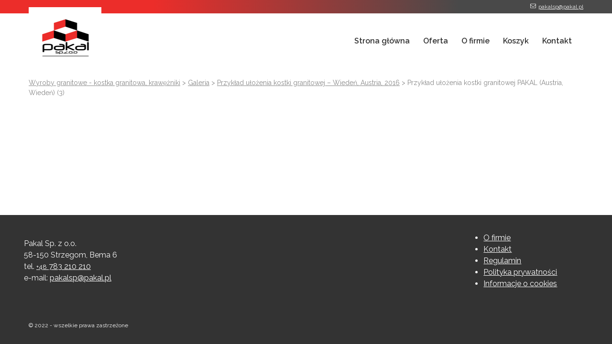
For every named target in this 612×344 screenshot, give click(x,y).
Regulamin (502, 260)
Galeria (198, 82)
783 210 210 (63, 266)
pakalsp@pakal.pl (560, 6)
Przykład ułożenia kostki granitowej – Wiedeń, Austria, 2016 (308, 82)
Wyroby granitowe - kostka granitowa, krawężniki (104, 82)
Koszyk (516, 40)
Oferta (435, 40)
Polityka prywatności (520, 272)
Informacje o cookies (520, 283)
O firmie (475, 40)
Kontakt (557, 40)
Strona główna (382, 40)
